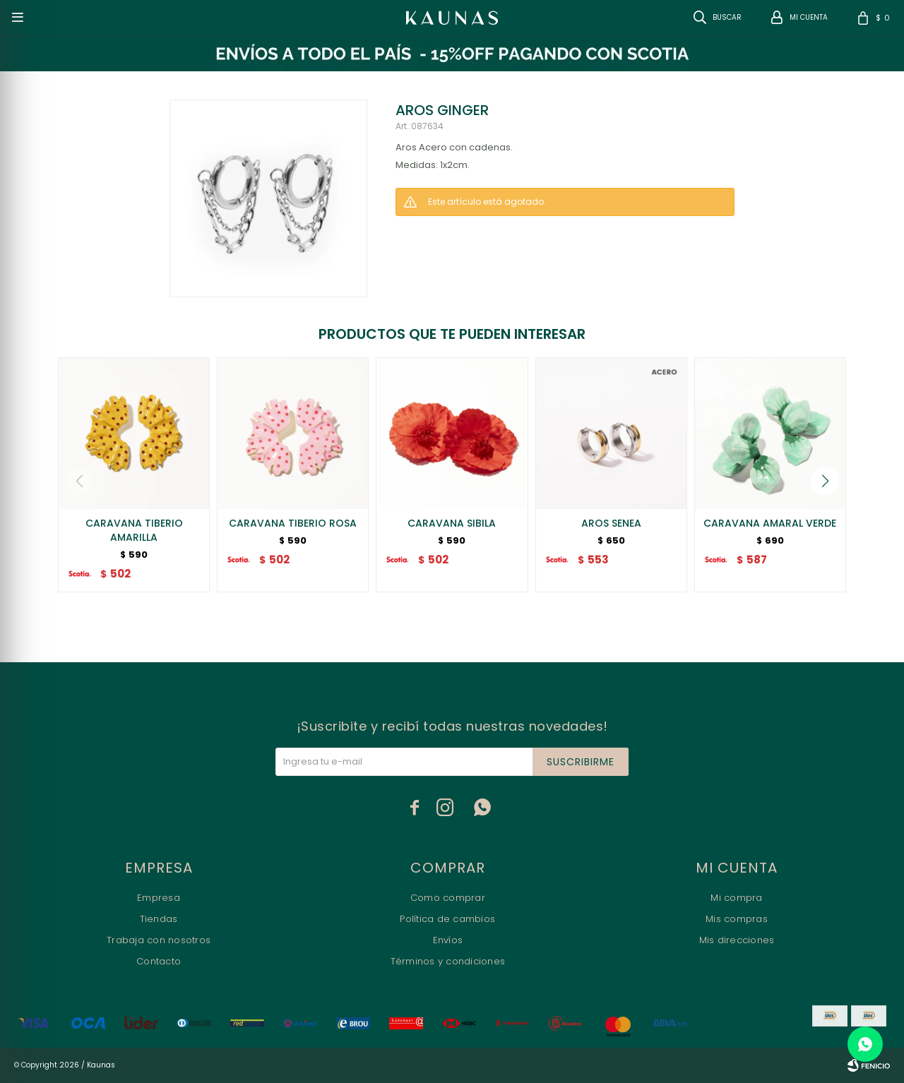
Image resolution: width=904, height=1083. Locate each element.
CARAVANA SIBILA (452, 523)
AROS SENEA (611, 523)
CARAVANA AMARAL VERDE (769, 523)
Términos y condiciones (448, 961)
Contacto (158, 961)
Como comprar (447, 897)
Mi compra (736, 897)
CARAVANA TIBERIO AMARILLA (134, 530)
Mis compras (737, 919)
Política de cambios (447, 919)
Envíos (448, 940)
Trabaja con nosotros (158, 940)
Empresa (158, 897)
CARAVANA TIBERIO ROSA (293, 523)
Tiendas (159, 919)
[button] (825, 481)
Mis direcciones (737, 940)
